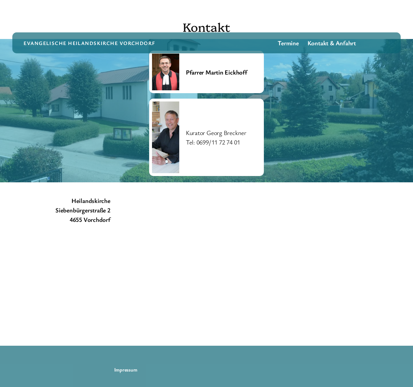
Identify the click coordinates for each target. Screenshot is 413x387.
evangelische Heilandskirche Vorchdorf (89, 43)
